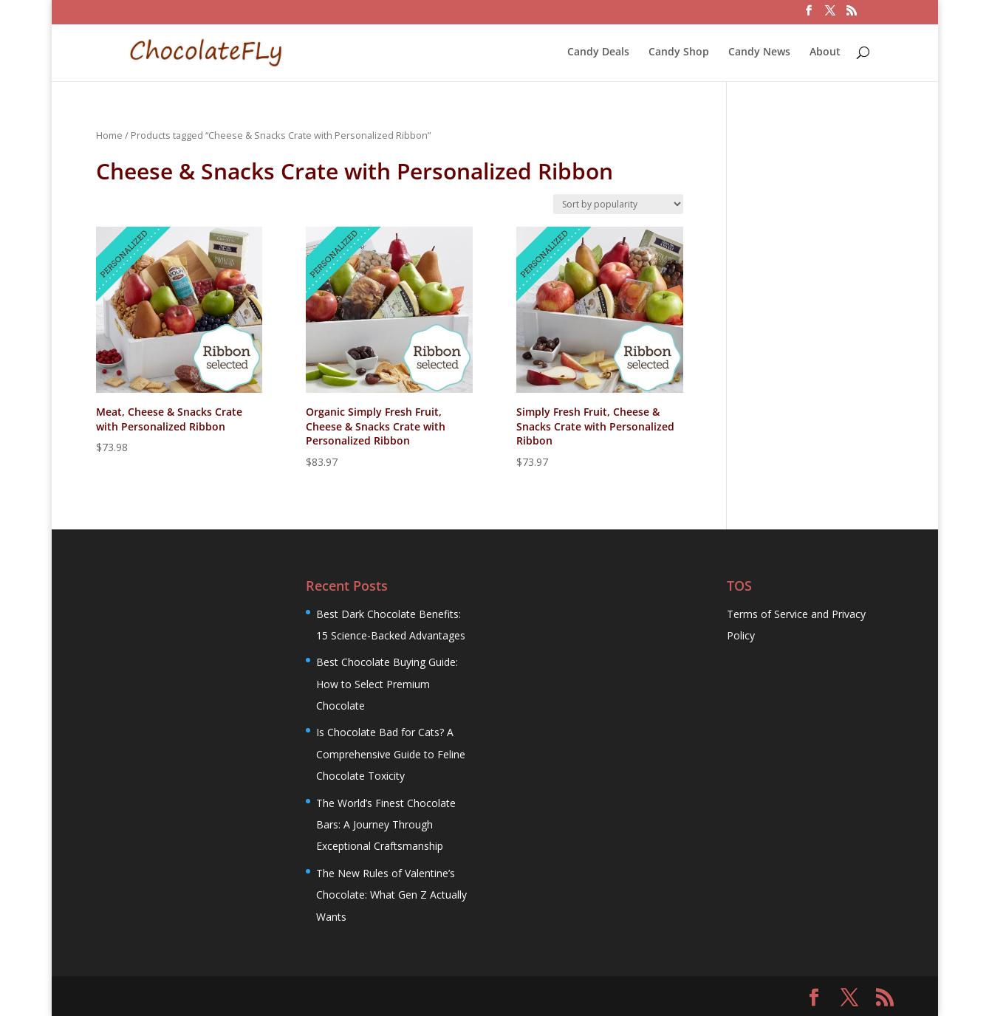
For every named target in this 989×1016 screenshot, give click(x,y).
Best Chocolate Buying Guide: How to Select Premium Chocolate (387, 684)
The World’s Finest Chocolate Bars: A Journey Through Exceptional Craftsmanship (386, 825)
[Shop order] (618, 204)
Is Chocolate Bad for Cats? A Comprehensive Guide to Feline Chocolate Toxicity (390, 754)
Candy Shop (679, 52)
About (825, 52)
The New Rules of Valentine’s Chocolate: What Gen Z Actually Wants (391, 895)
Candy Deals (598, 52)
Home (109, 135)
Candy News (759, 52)
